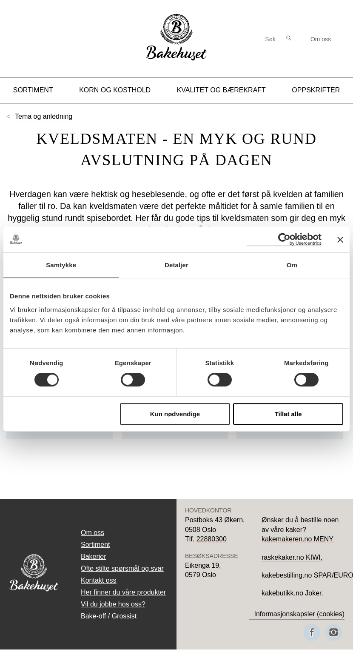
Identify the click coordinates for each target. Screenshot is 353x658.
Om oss (320, 39)
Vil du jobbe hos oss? (113, 604)
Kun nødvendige (175, 414)
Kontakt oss (99, 580)
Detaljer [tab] (176, 265)
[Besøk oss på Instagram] (333, 632)
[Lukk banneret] (340, 240)
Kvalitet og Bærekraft (221, 90)
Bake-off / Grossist (109, 616)
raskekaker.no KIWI (291, 557)
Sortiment (33, 90)
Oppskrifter (316, 90)
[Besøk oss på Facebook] (311, 632)
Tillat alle (288, 414)
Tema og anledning (43, 116)
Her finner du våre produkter (123, 592)
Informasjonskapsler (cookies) (299, 614)
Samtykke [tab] (61, 265)
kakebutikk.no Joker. (292, 593)
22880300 (211, 539)
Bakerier (93, 556)
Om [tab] (292, 265)
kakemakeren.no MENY (298, 539)
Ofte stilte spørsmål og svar (122, 568)
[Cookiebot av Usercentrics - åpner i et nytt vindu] (284, 239)
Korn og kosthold (115, 90)
